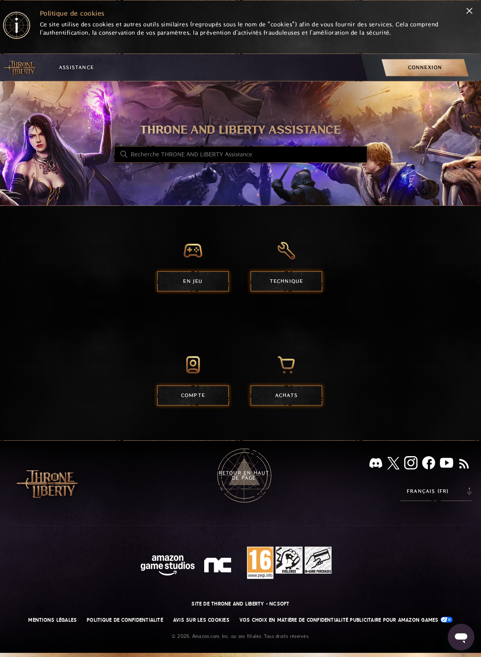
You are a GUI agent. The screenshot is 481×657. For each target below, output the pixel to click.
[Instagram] (411, 464)
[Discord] (376, 464)
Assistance (76, 67)
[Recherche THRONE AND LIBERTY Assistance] (240, 154)
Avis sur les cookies (201, 620)
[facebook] (428, 464)
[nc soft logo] (219, 567)
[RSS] (464, 464)
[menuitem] (425, 67)
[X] (393, 465)
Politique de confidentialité (125, 620)
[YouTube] (446, 464)
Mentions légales (52, 620)
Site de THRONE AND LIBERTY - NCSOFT (240, 604)
